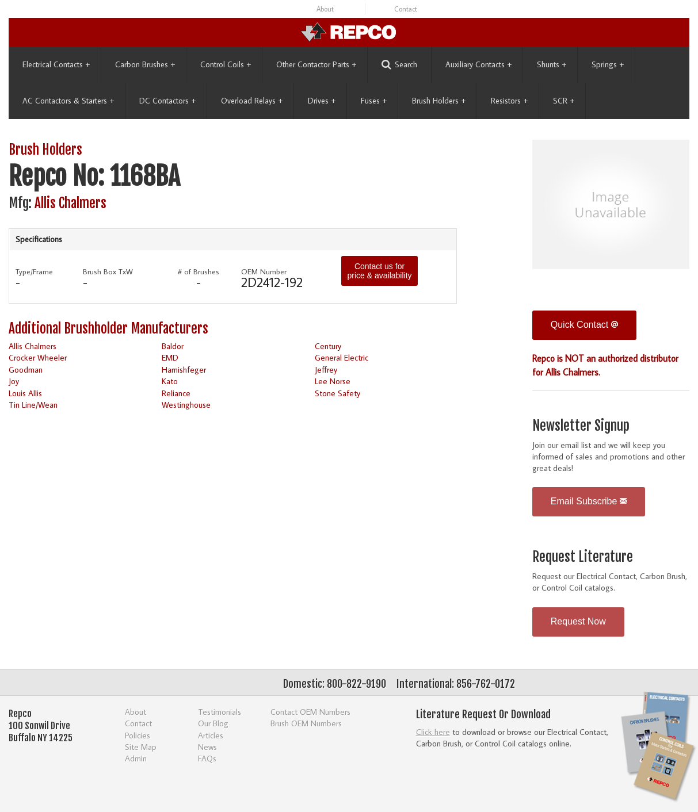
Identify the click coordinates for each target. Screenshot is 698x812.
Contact (405, 9)
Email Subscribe (589, 501)
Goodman (26, 369)
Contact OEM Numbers (310, 711)
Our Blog (213, 723)
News (207, 746)
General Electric (341, 357)
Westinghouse (186, 404)
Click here (433, 731)
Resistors (509, 100)
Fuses (374, 100)
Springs (608, 64)
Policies (137, 735)
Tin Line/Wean (33, 404)
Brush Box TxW (108, 271)
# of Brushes (198, 271)
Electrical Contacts (56, 64)
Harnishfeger (184, 369)
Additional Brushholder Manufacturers (108, 328)
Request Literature (582, 557)
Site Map (141, 746)
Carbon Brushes (145, 64)
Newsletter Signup (581, 426)
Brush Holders (439, 100)
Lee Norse (332, 381)
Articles (210, 735)
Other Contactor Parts (316, 64)
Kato (170, 381)
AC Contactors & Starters (68, 100)
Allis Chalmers (70, 203)
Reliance (176, 393)
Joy (14, 381)
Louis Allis (25, 393)
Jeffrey (326, 369)
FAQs (207, 758)
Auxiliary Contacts (478, 64)
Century (328, 345)
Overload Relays (252, 100)
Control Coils (225, 64)
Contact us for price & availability (379, 271)
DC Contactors (167, 100)
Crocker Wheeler (38, 357)
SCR (563, 100)
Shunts (551, 64)
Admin (136, 758)
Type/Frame (34, 271)
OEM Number (264, 271)
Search (399, 64)
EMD (170, 357)
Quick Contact (584, 325)
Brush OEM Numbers (306, 723)
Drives (321, 100)
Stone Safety (337, 393)
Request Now (578, 621)
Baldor (173, 345)
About (325, 9)
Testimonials (219, 711)
